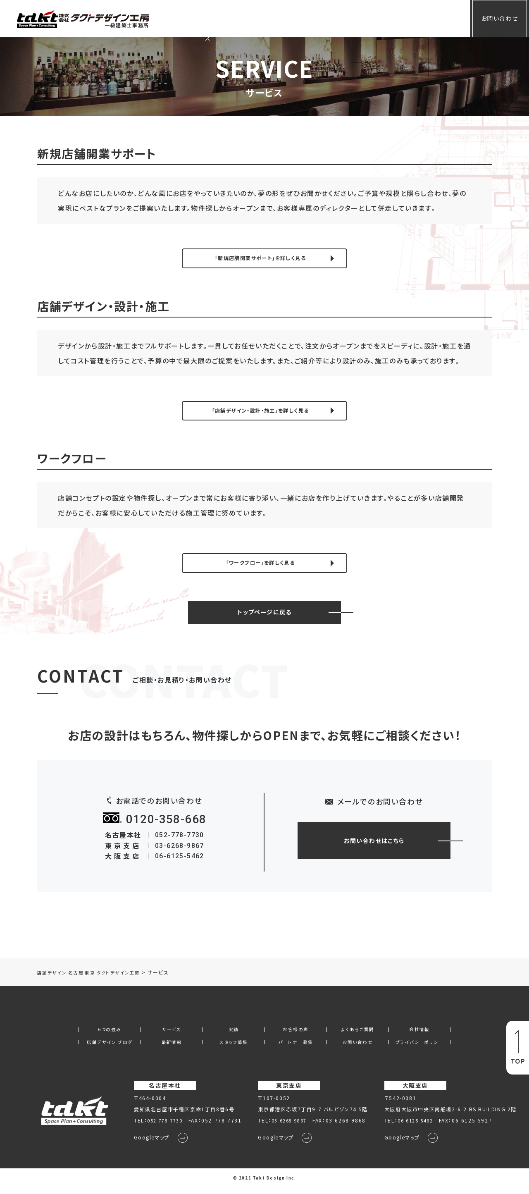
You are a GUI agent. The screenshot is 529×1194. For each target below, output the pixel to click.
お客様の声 (296, 18)
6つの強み (109, 1034)
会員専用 (430, 18)
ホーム (196, 18)
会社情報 (391, 18)
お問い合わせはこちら (374, 845)
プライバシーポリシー (419, 1048)
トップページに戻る (264, 617)
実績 (261, 18)
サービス (229, 18)
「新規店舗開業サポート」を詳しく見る (260, 259)
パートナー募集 (295, 1048)
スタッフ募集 (234, 1048)
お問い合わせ (493, 18)
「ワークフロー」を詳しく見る (260, 567)
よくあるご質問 (345, 18)
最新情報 (171, 1048)
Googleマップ (146, 1144)
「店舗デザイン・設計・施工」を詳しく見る (260, 413)
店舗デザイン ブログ (109, 1048)
